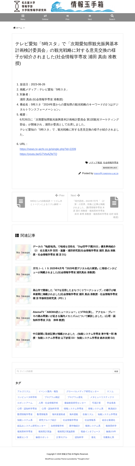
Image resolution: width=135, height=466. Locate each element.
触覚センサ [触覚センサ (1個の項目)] (22, 437)
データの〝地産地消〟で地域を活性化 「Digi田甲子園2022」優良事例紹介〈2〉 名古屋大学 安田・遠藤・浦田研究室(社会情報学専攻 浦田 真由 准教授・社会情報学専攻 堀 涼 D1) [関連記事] (74, 250)
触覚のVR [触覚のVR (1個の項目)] (111, 431)
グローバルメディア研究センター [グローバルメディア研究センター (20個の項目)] (82, 391)
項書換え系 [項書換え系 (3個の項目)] (108, 437)
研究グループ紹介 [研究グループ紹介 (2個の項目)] (47, 420)
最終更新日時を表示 (110, 168)
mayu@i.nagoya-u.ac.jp (106, 173)
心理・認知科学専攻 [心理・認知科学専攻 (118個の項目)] (27, 408)
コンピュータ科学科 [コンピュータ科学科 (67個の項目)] (27, 397)
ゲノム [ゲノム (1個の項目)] (110, 391)
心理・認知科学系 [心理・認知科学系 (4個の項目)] (50, 408)
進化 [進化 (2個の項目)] (93, 437)
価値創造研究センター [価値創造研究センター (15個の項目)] (75, 403)
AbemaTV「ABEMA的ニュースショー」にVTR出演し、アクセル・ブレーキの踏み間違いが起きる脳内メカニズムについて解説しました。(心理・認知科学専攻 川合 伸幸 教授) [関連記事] (74, 316)
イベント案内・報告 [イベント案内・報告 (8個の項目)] (48, 391)
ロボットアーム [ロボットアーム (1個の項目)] (25, 403)
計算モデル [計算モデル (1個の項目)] (61, 437)
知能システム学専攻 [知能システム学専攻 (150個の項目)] (107, 414)
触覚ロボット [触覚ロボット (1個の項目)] (42, 437)
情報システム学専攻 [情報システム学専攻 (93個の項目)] (73, 408)
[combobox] (67, 371)
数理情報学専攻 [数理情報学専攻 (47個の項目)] (25, 414)
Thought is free (83, 459)
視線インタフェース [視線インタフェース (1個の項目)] (90, 431)
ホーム (19, 28)
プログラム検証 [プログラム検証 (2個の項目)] (52, 397)
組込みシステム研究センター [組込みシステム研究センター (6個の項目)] (31, 426)
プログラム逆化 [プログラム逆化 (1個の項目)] (75, 397)
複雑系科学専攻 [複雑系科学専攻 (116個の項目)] (25, 431)
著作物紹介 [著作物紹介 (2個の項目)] (74, 426)
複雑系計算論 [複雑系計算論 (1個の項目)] (44, 431)
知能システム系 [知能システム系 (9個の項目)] (25, 420)
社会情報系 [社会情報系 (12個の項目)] (90, 420)
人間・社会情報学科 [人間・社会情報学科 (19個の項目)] (48, 403)
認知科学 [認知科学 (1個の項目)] (79, 437)
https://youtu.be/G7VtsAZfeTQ (38, 154)
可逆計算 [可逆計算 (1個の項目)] (96, 403)
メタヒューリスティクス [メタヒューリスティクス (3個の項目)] (102, 397)
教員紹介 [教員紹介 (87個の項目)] (112, 408)
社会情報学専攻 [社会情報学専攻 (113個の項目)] (70, 420)
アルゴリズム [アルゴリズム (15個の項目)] (23, 391)
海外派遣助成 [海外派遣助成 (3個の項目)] (58, 414)
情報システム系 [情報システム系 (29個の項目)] (95, 408)
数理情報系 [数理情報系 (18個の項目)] (42, 414)
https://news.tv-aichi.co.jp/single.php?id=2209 (48, 149)
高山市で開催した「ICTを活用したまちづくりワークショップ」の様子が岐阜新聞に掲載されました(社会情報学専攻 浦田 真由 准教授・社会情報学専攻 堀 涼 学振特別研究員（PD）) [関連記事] (75, 294)
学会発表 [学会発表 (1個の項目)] (111, 403)
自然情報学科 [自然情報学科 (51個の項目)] (57, 426)
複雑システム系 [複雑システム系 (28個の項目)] (92, 426)
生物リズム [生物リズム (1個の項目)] (88, 414)
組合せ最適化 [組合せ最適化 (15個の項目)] (108, 420)
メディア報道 (95, 162)
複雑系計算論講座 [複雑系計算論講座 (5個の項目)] (66, 431)
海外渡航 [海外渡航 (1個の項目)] (73, 414)
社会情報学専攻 (110, 162)
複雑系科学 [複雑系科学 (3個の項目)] (111, 426)
